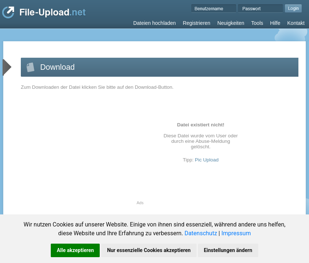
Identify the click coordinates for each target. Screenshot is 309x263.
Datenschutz (200, 233)
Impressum (236, 233)
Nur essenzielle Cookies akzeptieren (149, 250)
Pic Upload (207, 160)
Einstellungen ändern (228, 250)
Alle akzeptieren (75, 250)
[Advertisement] (82, 149)
